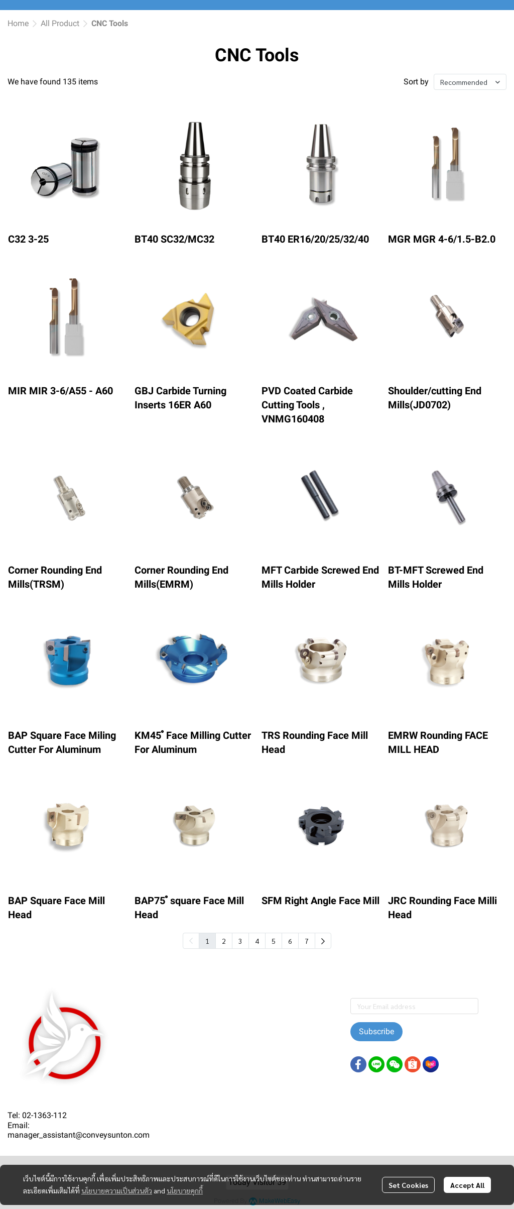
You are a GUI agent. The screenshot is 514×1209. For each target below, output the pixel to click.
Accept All (467, 1184)
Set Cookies (408, 1184)
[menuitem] (323, 941)
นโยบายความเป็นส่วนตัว (116, 1190)
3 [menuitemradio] (240, 940)
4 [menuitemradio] (257, 940)
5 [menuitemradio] (274, 940)
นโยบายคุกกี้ (185, 1190)
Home (18, 23)
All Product (60, 23)
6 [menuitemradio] (290, 940)
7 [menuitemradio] (307, 940)
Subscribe (376, 1031)
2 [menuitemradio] (224, 940)
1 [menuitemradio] (207, 940)
